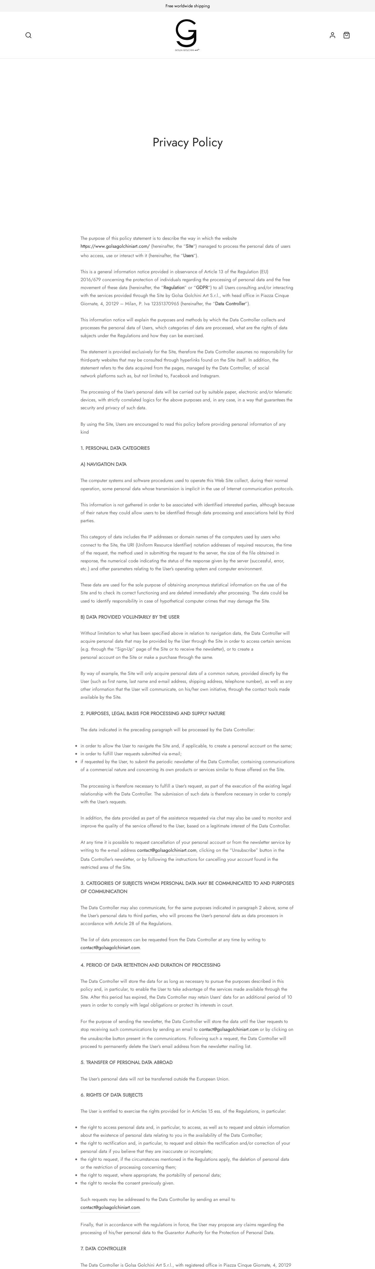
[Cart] (346, 35)
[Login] (332, 35)
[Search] (28, 35)
